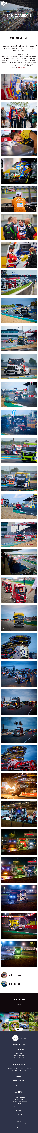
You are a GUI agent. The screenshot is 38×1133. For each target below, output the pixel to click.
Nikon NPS (19, 1053)
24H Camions (4, 43)
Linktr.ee (19, 1029)
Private (19, 1128)
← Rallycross (15, 975)
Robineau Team (22, 67)
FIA (19, 1057)
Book (20, 1044)
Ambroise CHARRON (19, 1123)
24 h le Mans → (16, 984)
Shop (24, 1044)
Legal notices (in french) (19, 1080)
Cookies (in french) (19, 1083)
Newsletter (15, 1044)
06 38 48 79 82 (19, 1107)
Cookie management (19, 1086)
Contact (19, 1005)
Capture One (28, 1068)
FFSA (19, 1055)
